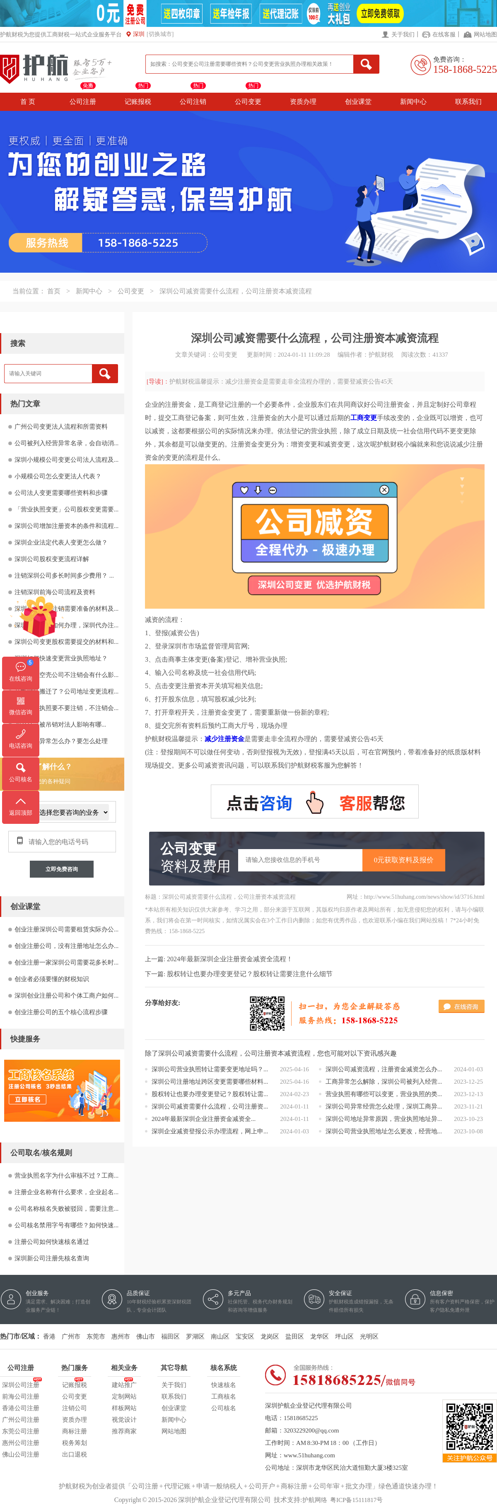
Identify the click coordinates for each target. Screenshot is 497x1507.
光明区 (369, 1336)
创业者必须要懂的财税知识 (51, 979)
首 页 (27, 101)
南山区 (220, 1336)
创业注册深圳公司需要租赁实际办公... (66, 929)
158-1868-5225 (465, 69)
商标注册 (74, 1431)
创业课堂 (358, 101)
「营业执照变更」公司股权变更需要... (66, 509)
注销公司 (74, 1408)
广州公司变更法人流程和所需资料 (61, 426)
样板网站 (124, 1408)
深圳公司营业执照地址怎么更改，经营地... (384, 1131)
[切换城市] (160, 34)
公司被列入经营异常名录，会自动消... (66, 443)
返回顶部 (20, 813)
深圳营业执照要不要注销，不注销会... (66, 708)
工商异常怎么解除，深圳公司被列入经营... (384, 1081)
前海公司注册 (20, 1396)
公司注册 (83, 101)
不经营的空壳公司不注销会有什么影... (66, 675)
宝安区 (245, 1336)
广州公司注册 (20, 1419)
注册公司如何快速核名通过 (51, 1241)
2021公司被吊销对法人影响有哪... (60, 724)
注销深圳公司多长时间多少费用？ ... (64, 575)
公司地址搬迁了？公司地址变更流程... (66, 691)
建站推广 (124, 1383)
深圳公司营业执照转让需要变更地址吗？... (210, 1069)
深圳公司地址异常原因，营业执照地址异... (384, 1119)
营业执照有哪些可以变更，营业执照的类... (384, 1094)
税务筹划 (74, 1443)
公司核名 (223, 1408)
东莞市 (96, 1336)
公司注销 (193, 101)
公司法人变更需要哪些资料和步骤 (61, 493)
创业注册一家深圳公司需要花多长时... (66, 962)
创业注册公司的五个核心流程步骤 (61, 1012)
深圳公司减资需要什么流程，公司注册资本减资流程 (235, 291)
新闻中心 (413, 101)
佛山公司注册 (20, 1454)
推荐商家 (124, 1431)
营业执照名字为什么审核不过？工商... (66, 1175)
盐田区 (294, 1336)
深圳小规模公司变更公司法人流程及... (66, 459)
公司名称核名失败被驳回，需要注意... (66, 1208)
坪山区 (344, 1336)
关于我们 (403, 34)
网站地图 (485, 34)
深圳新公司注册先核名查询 (51, 1258)
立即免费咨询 (62, 869)
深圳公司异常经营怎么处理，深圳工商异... (384, 1106)
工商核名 (223, 1396)
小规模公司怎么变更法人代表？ (57, 476)
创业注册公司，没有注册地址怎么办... (66, 946)
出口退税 (74, 1454)
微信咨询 (20, 712)
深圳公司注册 (20, 1383)
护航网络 (314, 1500)
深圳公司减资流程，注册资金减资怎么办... (384, 1069)
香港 (49, 1336)
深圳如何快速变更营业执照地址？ (61, 658)
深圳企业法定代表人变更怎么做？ (61, 542)
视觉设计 (124, 1419)
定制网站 (124, 1396)
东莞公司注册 (20, 1431)
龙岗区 (270, 1336)
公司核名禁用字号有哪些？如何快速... (66, 1225)
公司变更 (248, 101)
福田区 (170, 1336)
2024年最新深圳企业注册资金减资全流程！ (230, 958)
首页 (53, 291)
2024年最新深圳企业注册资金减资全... (204, 1119)
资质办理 (303, 101)
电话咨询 (20, 746)
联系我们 (468, 101)
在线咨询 (20, 679)
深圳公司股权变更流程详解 (51, 559)
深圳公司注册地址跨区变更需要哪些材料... (210, 1081)
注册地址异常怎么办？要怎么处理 (61, 741)
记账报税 (138, 101)
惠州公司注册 (20, 1443)
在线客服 (444, 34)
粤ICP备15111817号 (356, 1500)
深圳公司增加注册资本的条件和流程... (66, 526)
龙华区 (319, 1336)
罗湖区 (195, 1336)
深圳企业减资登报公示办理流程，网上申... (210, 1131)
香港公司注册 (20, 1408)
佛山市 (145, 1336)
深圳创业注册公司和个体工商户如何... (66, 995)
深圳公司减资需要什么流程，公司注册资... (210, 1106)
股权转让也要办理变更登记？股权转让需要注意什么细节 (250, 973)
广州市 (71, 1336)
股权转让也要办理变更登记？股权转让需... (210, 1094)
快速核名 (223, 1385)
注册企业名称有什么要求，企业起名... (66, 1192)
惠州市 (120, 1336)
